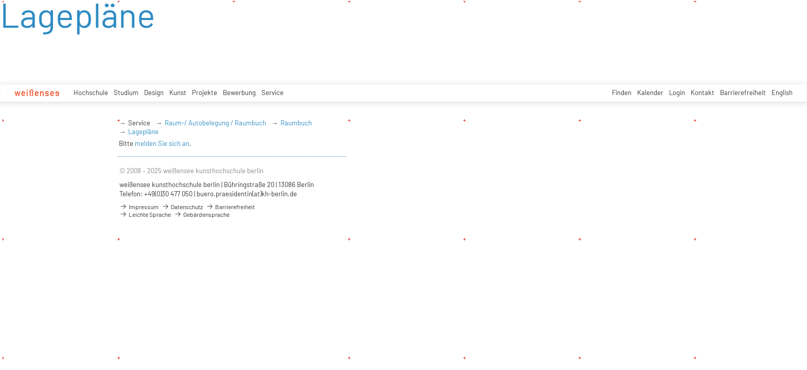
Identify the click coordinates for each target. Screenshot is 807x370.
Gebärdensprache (202, 214)
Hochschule (91, 92)
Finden (621, 92)
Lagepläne (143, 131)
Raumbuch (296, 123)
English (782, 92)
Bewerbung (239, 92)
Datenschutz (182, 206)
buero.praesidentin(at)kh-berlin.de (247, 194)
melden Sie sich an (162, 143)
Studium (126, 92)
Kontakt (702, 92)
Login (677, 92)
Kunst (177, 92)
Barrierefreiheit (743, 92)
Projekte (204, 92)
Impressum (139, 206)
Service (272, 92)
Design (154, 92)
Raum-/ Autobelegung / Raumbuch (215, 123)
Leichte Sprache (145, 214)
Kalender (650, 92)
